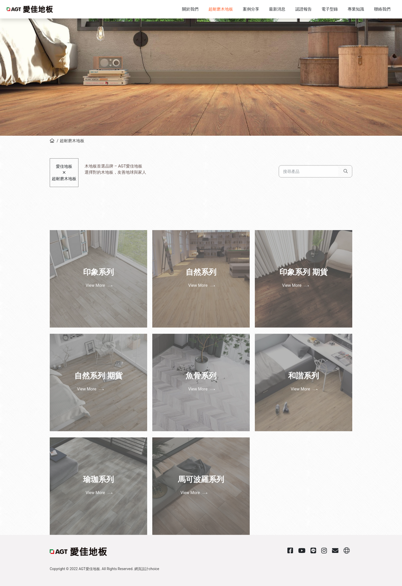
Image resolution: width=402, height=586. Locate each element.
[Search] (309, 163)
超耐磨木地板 (72, 140)
